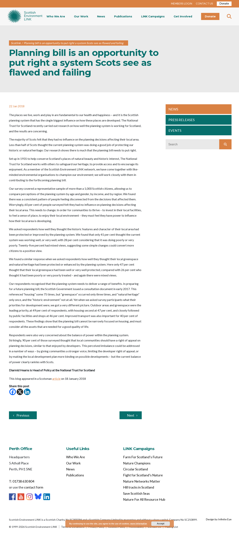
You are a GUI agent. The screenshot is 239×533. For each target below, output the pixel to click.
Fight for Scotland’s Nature (143, 475)
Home (24, 16)
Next (130, 415)
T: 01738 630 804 (21, 481)
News (101, 16)
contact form (33, 487)
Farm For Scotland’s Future (143, 457)
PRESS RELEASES (181, 120)
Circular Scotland (135, 469)
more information (138, 523)
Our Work (81, 16)
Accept (160, 523)
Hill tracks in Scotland (138, 487)
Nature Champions (136, 463)
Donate (224, 3)
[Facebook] (12, 392)
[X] (20, 392)
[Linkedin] (27, 392)
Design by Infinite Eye (219, 519)
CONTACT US (204, 3)
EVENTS (174, 130)
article (56, 378)
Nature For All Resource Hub (144, 499)
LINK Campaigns (153, 16)
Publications (123, 16)
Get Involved (183, 16)
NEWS (173, 109)
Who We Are (55, 16)
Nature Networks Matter (141, 481)
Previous (22, 415)
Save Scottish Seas (136, 493)
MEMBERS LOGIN (181, 3)
